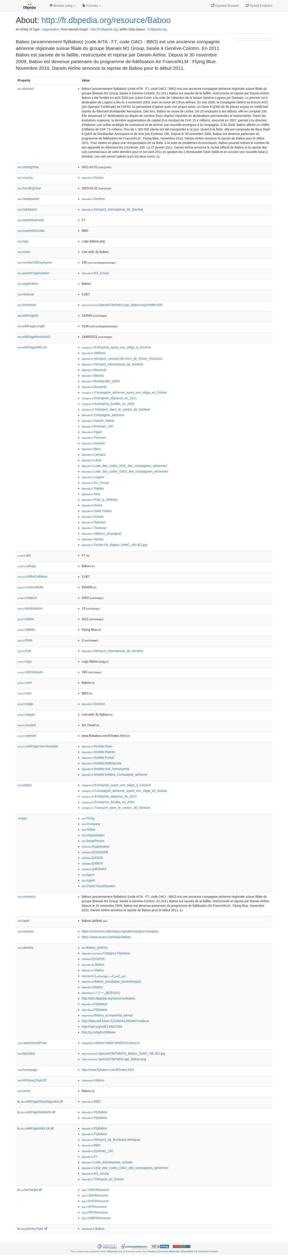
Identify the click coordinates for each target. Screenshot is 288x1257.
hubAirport (27, 209)
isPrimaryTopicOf (32, 1080)
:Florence (94, 437)
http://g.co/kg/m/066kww (98, 1032)
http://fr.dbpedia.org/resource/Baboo (106, 20)
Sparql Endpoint (259, 5)
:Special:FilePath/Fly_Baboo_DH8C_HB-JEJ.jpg (123, 1053)
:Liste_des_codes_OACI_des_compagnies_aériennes (125, 471)
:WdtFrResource (96, 1218)
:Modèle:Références (101, 763)
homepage (27, 1069)
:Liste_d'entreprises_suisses (107, 1162)
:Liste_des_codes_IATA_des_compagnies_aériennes (124, 466)
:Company (91, 824)
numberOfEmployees (35, 262)
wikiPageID (28, 315)
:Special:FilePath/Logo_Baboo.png (114, 1059)
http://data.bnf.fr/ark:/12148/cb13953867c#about (115, 1021)
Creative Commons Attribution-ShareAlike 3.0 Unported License (182, 1251)
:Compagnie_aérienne (103, 415)
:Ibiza (91, 449)
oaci (25, 693)
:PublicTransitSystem (98, 886)
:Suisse (92, 177)
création (27, 598)
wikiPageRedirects (36, 1112)
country (25, 177)
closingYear (28, 167)
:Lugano (93, 477)
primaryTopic (32, 1228)
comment (26, 896)
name (24, 1091)
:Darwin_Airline (98, 420)
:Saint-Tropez (97, 511)
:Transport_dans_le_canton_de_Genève (116, 409)
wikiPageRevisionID (34, 337)
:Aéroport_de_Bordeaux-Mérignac (111, 1139)
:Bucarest (94, 387)
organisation (50, 29)
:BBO (91, 1101)
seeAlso (26, 931)
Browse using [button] (63, 5)
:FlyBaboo (94, 1112)
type (22, 818)
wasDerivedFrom (32, 1043)
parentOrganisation (33, 273)
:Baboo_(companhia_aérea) (107, 1015)
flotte (25, 640)
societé (27, 725)
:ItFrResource (94, 1206)
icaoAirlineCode (31, 230)
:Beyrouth (94, 370)
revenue (26, 294)
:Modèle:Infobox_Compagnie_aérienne (114, 774)
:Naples (93, 488)
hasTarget (29, 1190)
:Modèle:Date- (97, 746)
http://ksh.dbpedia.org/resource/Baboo (108, 998)
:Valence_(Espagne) (101, 533)
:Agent (88, 875)
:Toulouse (94, 528)
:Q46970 (92, 863)
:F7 (90, 1156)
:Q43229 (92, 858)
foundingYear (29, 188)
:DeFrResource (95, 1190)
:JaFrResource (95, 1195)
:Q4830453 (94, 869)
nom (25, 682)
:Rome (92, 505)
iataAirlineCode (31, 220)
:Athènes (94, 353)
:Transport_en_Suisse (103, 1179)
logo (23, 241)
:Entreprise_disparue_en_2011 (109, 398)
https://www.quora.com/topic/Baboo (106, 937)
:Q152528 (93, 959)
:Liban (92, 460)
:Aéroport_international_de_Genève (112, 209)
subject (25, 785)
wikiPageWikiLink (32, 347)
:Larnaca (93, 454)
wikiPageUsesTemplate (38, 746)
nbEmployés (30, 672)
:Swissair (94, 522)
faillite (26, 619)
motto (24, 252)
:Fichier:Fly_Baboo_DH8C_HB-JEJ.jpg (114, 545)
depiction (26, 1053)
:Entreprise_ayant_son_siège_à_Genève (116, 347)
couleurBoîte (30, 587)
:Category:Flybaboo (106, 953)
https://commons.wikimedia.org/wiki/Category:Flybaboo (120, 931)
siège (25, 704)
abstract (26, 88)
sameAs (25, 947)
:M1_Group (95, 273)
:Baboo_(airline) (95, 947)
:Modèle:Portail (98, 757)
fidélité (26, 629)
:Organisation (93, 835)
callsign (27, 566)
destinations (30, 608)
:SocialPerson (93, 841)
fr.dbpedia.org (157, 29)
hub (24, 651)
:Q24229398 (95, 852)
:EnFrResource (95, 1201)
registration (28, 283)
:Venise (92, 539)
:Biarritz (93, 375)
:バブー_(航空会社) (101, 993)
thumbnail (27, 305)
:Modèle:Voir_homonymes (105, 769)
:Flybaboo (94, 1004)
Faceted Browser (225, 5)
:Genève (93, 199)
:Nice (91, 494)
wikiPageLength (31, 326)
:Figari (92, 432)
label (23, 921)
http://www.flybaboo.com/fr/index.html (108, 1069)
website (27, 736)
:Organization (95, 846)
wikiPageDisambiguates (40, 1101)
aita (24, 555)
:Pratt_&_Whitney (99, 499)
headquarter (28, 199)
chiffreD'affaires (32, 576)
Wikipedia (111, 1251)
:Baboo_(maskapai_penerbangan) (111, 981)
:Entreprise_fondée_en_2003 (108, 404)
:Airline (88, 829)
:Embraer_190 (97, 426)
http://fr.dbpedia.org (104, 29)
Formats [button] (91, 5)
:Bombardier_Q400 (101, 381)
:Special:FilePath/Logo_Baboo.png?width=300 (122, 305)
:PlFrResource (95, 1212)
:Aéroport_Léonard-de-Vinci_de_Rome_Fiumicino (122, 358)
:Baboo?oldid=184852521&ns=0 (111, 1043)
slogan (26, 714)
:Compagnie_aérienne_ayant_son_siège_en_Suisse (124, 392)
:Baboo (93, 964)
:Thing (88, 818)
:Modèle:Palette (98, 752)
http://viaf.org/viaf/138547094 (102, 1026)
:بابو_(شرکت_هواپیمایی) (104, 976)
